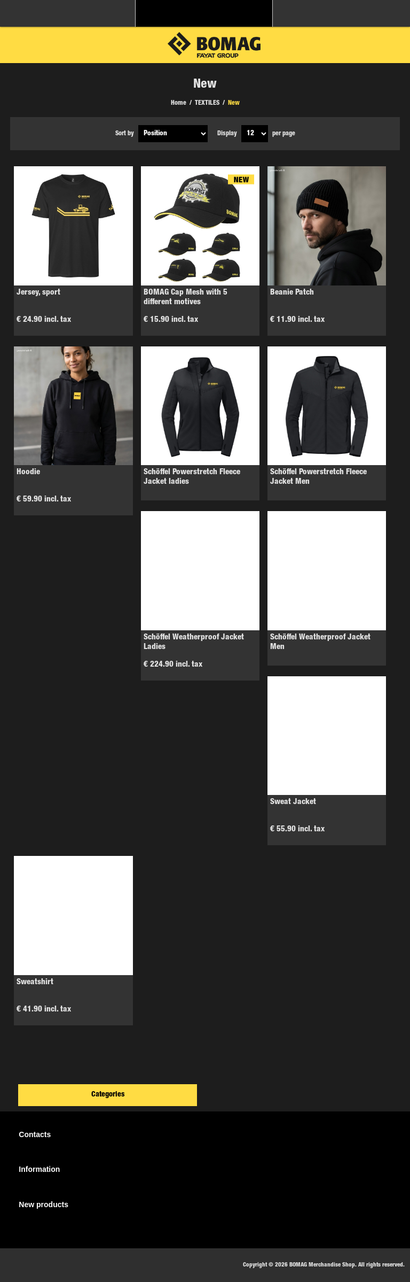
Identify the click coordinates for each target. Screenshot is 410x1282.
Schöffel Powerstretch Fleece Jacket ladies (192, 477)
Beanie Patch (292, 293)
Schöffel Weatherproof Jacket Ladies (194, 642)
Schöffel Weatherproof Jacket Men (320, 642)
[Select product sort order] (173, 133)
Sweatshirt (35, 982)
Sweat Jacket (293, 802)
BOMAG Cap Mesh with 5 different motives (185, 297)
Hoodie (28, 472)
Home (178, 103)
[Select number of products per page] (254, 133)
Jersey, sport (38, 293)
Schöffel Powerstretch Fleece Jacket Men (318, 477)
